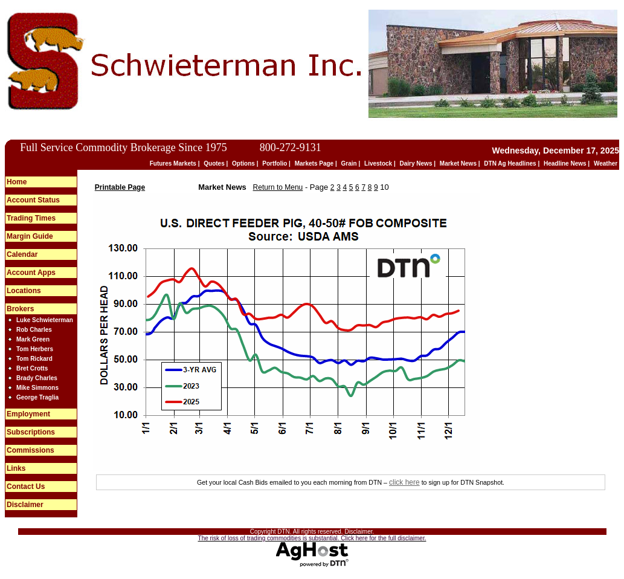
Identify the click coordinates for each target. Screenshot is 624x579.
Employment (28, 414)
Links (16, 468)
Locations (24, 290)
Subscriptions (31, 432)
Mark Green (33, 339)
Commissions (30, 450)
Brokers (20, 309)
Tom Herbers (34, 349)
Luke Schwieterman (44, 320)
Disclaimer (25, 504)
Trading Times (31, 218)
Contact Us (26, 486)
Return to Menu (278, 187)
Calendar (22, 254)
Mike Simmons (37, 387)
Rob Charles (34, 329)
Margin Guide (30, 236)
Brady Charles (36, 378)
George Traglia (37, 397)
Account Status (33, 200)
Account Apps (31, 272)
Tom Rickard (34, 358)
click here (404, 482)
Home (17, 182)
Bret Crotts (32, 368)
